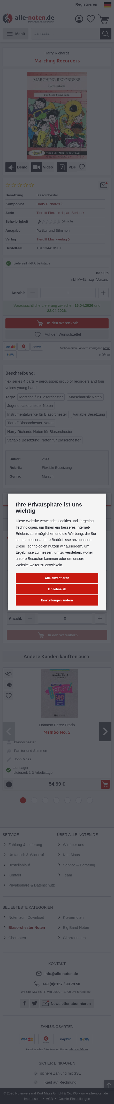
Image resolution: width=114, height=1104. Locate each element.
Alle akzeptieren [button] (57, 578)
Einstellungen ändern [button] (57, 600)
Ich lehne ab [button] (57, 589)
